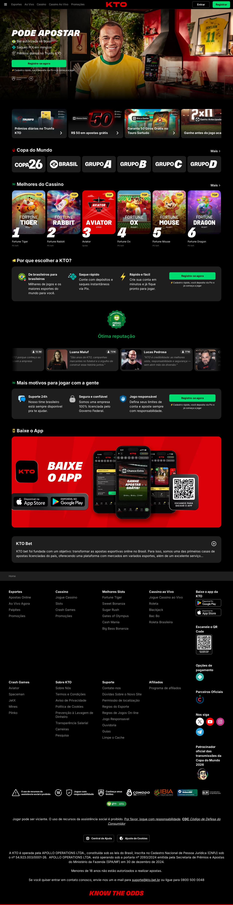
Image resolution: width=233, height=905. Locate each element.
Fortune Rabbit (56, 241)
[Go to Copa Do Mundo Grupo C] (169, 164)
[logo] (116, 4)
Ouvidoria (109, 725)
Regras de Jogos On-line (120, 713)
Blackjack (156, 610)
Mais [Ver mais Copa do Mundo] (216, 151)
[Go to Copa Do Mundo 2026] (29, 164)
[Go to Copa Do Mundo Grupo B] (134, 164)
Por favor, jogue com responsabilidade (152, 819)
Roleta (153, 603)
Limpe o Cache (113, 737)
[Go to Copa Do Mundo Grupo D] (204, 164)
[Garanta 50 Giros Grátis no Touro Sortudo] (152, 123)
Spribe (85, 245)
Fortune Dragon (197, 241)
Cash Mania (111, 622)
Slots (59, 603)
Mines (13, 706)
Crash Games (65, 610)
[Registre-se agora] (192, 276)
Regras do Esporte (115, 706)
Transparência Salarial (72, 723)
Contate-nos (111, 688)
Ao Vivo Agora (19, 603)
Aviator (86, 241)
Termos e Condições (71, 694)
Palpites (14, 610)
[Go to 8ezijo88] (116, 481)
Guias (106, 731)
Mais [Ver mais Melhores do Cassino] (216, 185)
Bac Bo (154, 616)
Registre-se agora (39, 63)
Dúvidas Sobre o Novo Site (122, 694)
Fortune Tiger (20, 241)
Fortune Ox (124, 241)
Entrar (201, 4)
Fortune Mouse (161, 241)
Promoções (17, 616)
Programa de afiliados (165, 688)
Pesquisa (62, 735)
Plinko (13, 713)
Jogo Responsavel (115, 719)
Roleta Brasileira (161, 622)
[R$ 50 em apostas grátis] (95, 123)
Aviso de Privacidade (71, 700)
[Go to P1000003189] (64, 164)
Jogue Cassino (66, 597)
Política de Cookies (69, 706)
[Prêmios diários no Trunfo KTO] (39, 123)
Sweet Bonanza (113, 603)
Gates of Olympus (115, 616)
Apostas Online (20, 597)
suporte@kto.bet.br (146, 880)
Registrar (221, 4)
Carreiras (62, 729)
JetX (12, 700)
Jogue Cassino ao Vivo (166, 597)
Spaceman (16, 694)
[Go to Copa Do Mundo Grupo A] (99, 164)
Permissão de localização (121, 700)
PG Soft (15, 245)
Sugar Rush (110, 610)
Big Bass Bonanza (115, 628)
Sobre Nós (63, 688)
